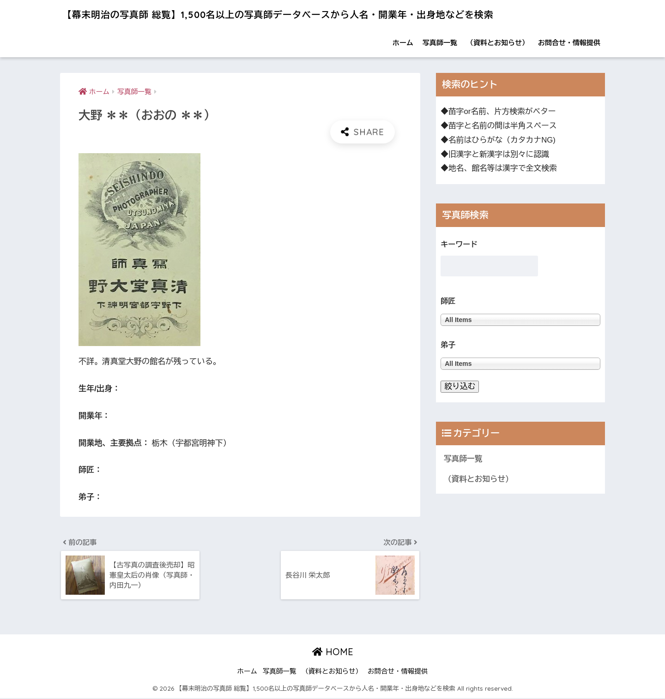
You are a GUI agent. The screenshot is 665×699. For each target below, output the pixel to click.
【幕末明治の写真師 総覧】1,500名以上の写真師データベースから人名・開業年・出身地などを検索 (311, 14)
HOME (332, 652)
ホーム (403, 43)
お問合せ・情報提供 (569, 43)
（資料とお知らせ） (497, 43)
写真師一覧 (440, 43)
